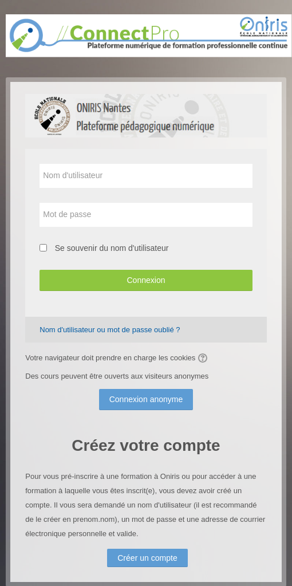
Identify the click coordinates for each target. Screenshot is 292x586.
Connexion (146, 280)
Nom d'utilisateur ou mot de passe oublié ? (110, 329)
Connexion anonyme (146, 399)
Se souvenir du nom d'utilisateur (112, 248)
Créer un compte (147, 558)
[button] (204, 358)
